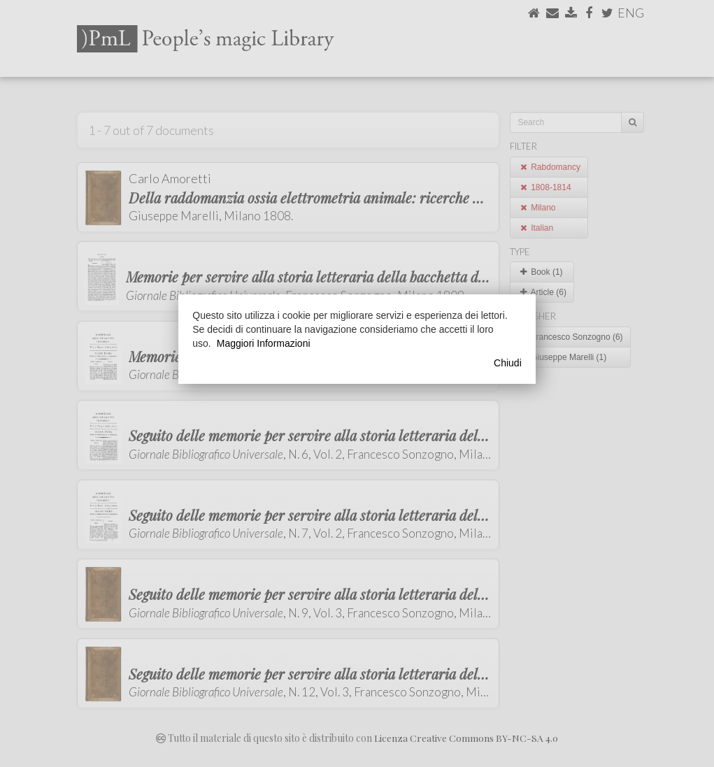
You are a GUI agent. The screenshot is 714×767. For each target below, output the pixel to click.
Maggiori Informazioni (263, 343)
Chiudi (508, 362)
